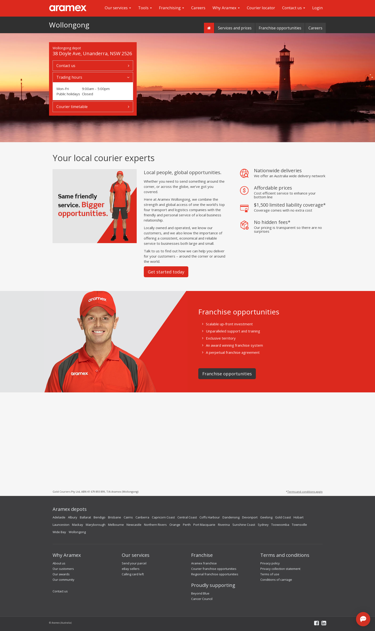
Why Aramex (226, 7)
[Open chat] (363, 619)
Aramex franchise (204, 563)
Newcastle (134, 524)
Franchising (171, 7)
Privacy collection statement (280, 569)
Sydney (263, 524)
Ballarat (85, 517)
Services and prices (235, 28)
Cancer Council (201, 599)
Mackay (77, 524)
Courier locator (261, 7)
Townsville (299, 524)
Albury (72, 517)
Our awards (61, 574)
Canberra (142, 517)
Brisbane (114, 517)
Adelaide (59, 517)
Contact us (293, 7)
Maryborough (95, 524)
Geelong (266, 517)
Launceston (61, 524)
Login (317, 7)
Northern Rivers (155, 524)
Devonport (250, 517)
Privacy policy (270, 563)
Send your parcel (134, 563)
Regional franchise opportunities (214, 574)
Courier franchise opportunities (213, 569)
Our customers (63, 569)
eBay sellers (131, 569)
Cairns (128, 517)
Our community (63, 579)
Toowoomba (280, 524)
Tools (145, 7)
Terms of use (269, 574)
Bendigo (99, 517)
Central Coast (187, 517)
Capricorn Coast (163, 517)
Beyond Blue (200, 593)
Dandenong (230, 517)
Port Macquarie (204, 524)
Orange (174, 524)
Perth (187, 524)
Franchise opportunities (280, 28)
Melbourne (116, 524)
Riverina (224, 524)
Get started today (166, 272)
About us (59, 563)
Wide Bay (59, 532)
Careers (198, 7)
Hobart (298, 517)
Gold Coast (283, 517)
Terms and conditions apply (305, 491)
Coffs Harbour (209, 517)
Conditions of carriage (276, 579)
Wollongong (69, 25)
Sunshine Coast (243, 524)
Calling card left (133, 574)
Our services (118, 7)
